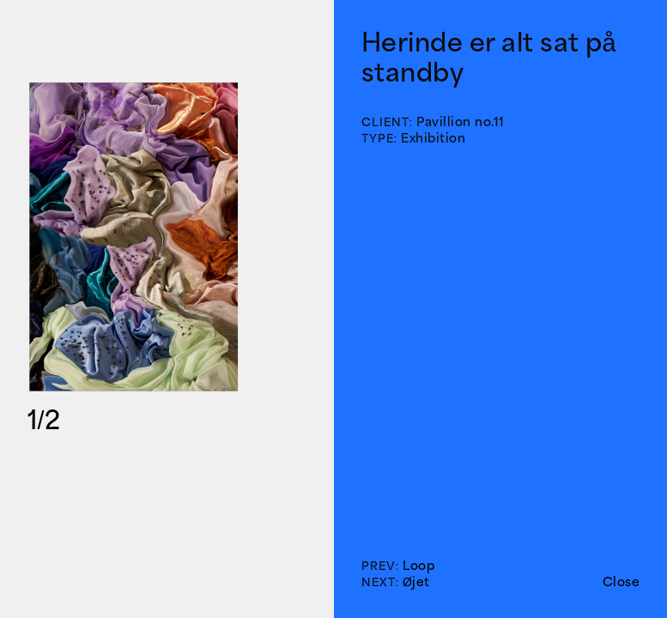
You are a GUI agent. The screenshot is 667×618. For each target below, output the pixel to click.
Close (621, 581)
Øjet (416, 581)
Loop (418, 565)
